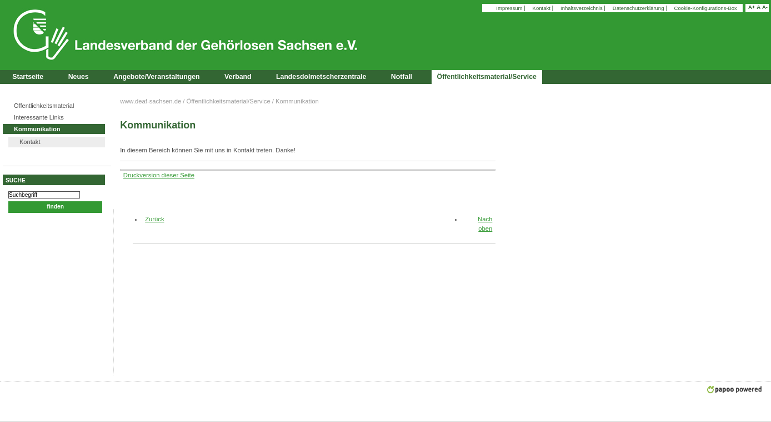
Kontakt (542, 8)
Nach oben (485, 224)
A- (765, 7)
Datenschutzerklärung (639, 8)
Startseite (27, 77)
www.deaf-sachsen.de (150, 101)
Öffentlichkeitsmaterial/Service (229, 101)
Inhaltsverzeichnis (582, 8)
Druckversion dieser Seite (158, 175)
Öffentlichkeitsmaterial (44, 105)
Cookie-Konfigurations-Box (705, 8)
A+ (751, 7)
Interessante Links (39, 117)
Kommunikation (37, 129)
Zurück (150, 219)
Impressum (510, 8)
